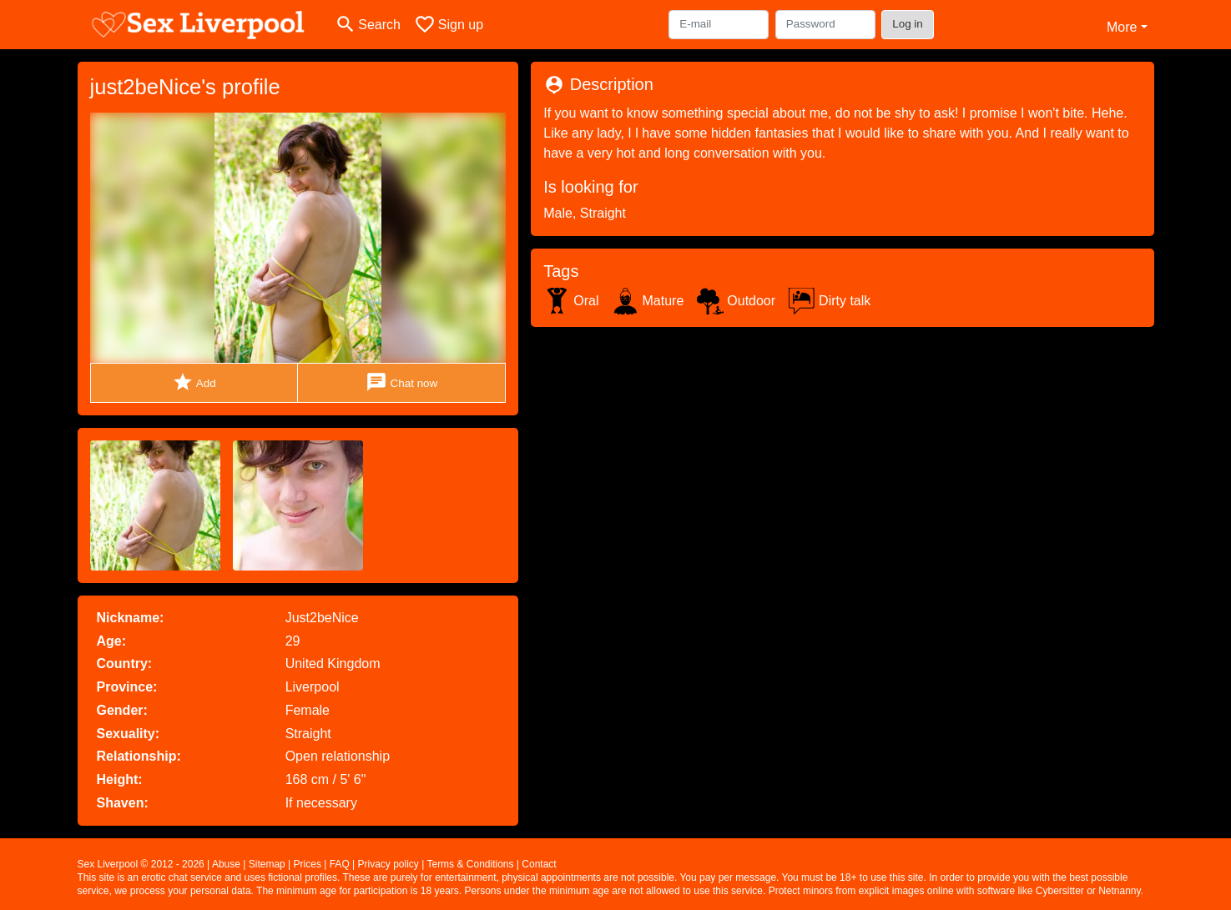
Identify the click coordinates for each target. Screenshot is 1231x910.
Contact (539, 864)
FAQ (340, 864)
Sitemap (267, 864)
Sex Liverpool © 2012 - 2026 (141, 864)
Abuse (226, 864)
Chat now (401, 382)
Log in (907, 24)
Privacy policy (388, 864)
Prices (307, 864)
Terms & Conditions (469, 864)
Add (194, 382)
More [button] (1122, 27)
